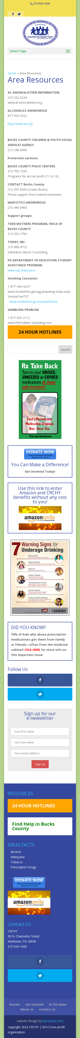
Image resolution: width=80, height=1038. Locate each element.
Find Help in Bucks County (33, 826)
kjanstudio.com (52, 1021)
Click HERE (32, 650)
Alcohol (16, 852)
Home (12, 73)
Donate (14, 1004)
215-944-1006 (17, 946)
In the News (57, 1004)
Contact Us (47, 1009)
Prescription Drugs (23, 867)
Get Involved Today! (40, 471)
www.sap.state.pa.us (22, 270)
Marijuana (18, 857)
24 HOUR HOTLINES (40, 332)
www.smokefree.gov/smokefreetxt (33, 302)
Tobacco (17, 862)
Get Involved (34, 1004)
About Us (27, 1009)
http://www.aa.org (20, 124)
